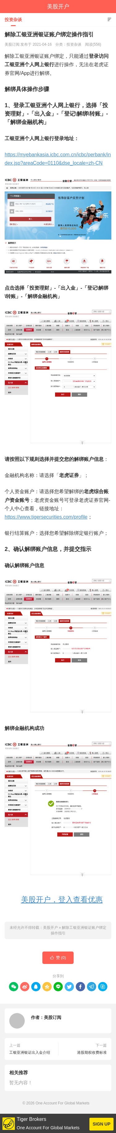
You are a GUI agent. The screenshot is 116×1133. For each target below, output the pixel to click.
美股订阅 (52, 1017)
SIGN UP (101, 1124)
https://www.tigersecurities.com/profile (46, 517)
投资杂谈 (13, 19)
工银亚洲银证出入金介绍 (29, 1052)
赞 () (58, 958)
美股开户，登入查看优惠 (62, 899)
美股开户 (58, 6)
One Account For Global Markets (62, 1103)
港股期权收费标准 (92, 1052)
